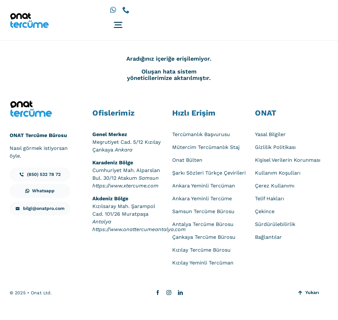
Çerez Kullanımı (274, 186)
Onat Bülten (187, 160)
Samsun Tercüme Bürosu (203, 211)
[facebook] (157, 292)
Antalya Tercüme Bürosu (202, 224)
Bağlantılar (268, 237)
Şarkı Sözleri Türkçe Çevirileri (209, 173)
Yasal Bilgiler (270, 134)
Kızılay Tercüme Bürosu (201, 250)
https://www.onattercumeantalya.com (139, 229)
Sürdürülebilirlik (275, 224)
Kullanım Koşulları (277, 173)
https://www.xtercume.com (125, 186)
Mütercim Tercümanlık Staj (206, 147)
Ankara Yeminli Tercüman (203, 186)
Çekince (265, 211)
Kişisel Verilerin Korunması (287, 160)
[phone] (126, 9)
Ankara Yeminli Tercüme (202, 198)
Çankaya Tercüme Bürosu (203, 237)
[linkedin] (180, 292)
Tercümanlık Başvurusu (201, 134)
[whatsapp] (113, 9)
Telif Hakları (269, 198)
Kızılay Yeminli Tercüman (202, 263)
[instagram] (168, 292)
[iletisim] (40, 174)
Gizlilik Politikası (275, 147)
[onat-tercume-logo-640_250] (29, 15)
